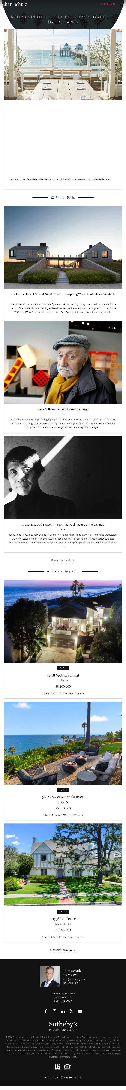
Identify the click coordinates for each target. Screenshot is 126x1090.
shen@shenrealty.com (74, 979)
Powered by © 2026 (63, 1077)
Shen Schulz (72, 970)
